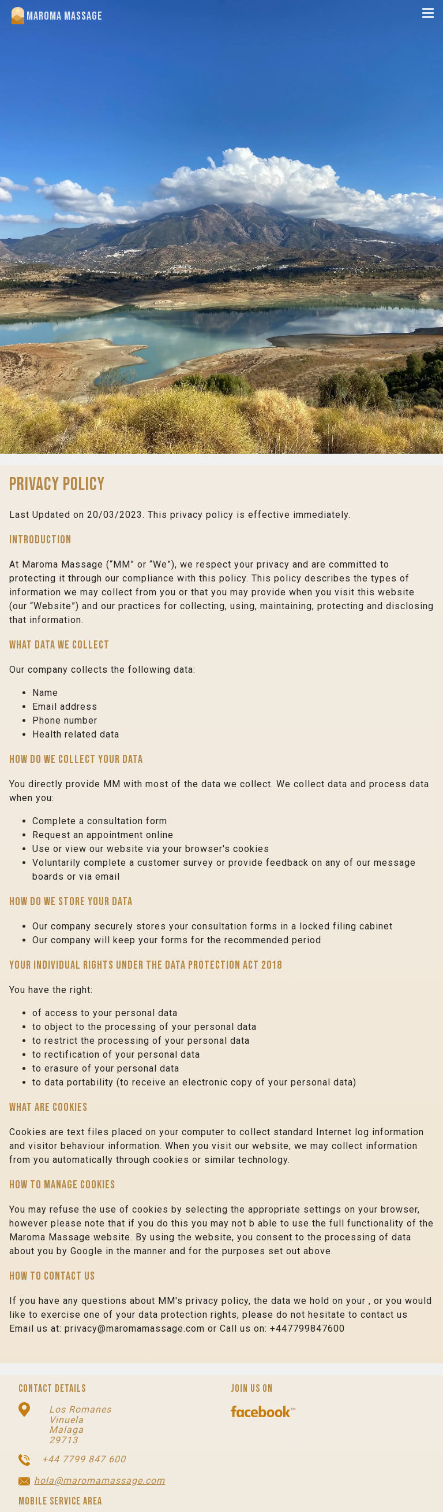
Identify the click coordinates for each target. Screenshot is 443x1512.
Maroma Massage (57, 15)
